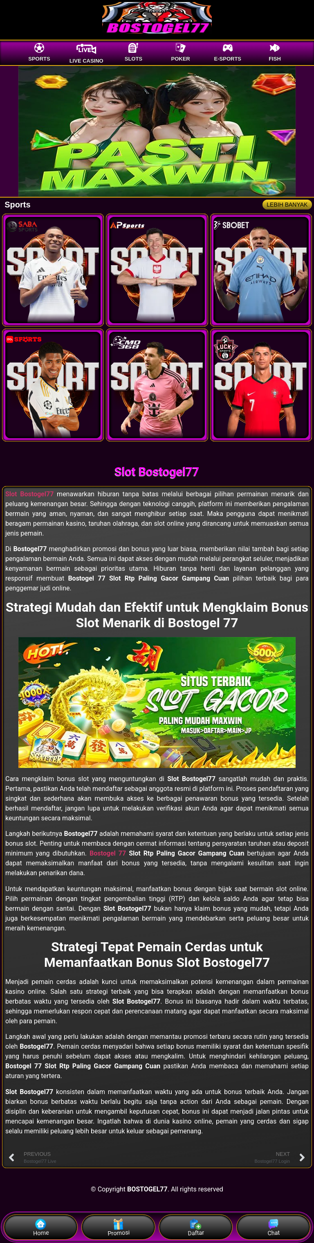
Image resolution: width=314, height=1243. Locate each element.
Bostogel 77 (108, 853)
